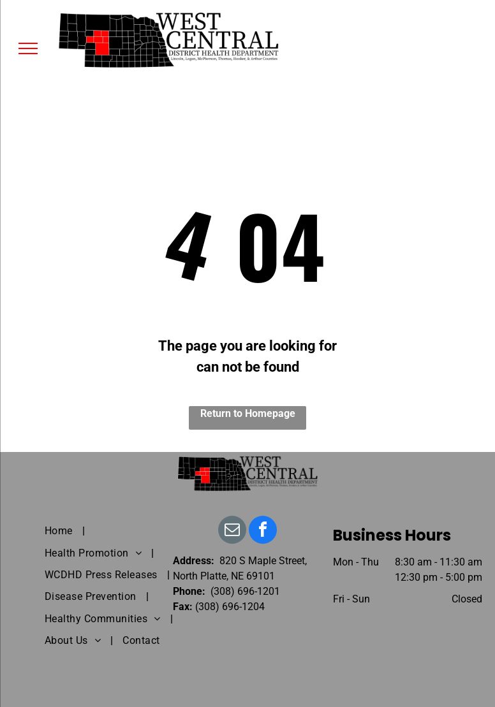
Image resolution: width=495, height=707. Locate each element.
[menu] (28, 48)
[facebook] (263, 531)
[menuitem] (60, 531)
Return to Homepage (247, 413)
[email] (232, 531)
